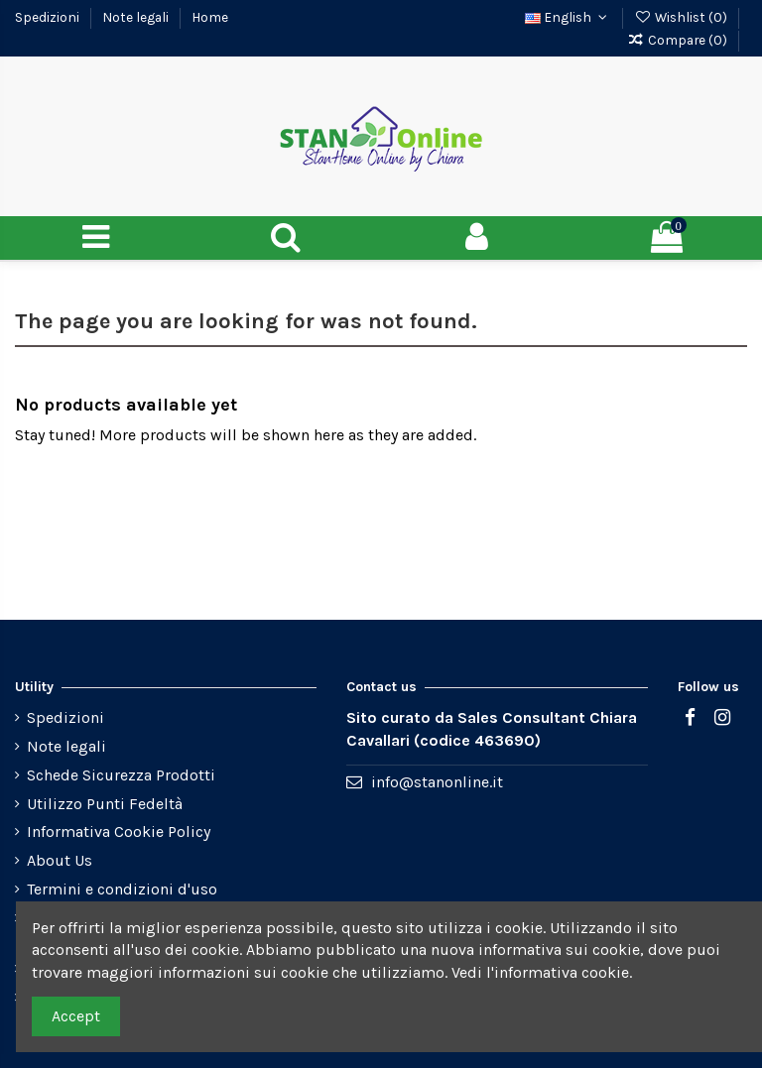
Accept (76, 1016)
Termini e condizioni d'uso (122, 889)
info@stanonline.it (437, 781)
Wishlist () (682, 17)
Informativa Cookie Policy (118, 831)
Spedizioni (48, 17)
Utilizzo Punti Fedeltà (105, 803)
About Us (59, 860)
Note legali (137, 17)
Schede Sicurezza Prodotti (121, 775)
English (568, 17)
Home (209, 17)
